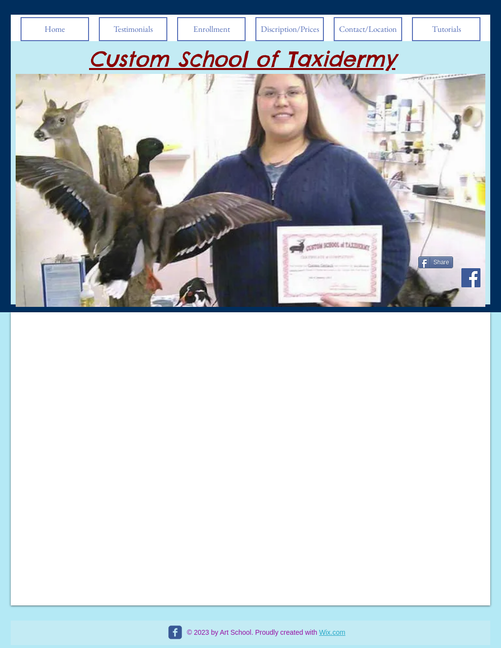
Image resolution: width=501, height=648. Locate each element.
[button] (250, 190)
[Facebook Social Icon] (470, 277)
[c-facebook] (175, 632)
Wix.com (332, 632)
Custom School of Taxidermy (242, 59)
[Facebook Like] (437, 288)
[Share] (435, 262)
